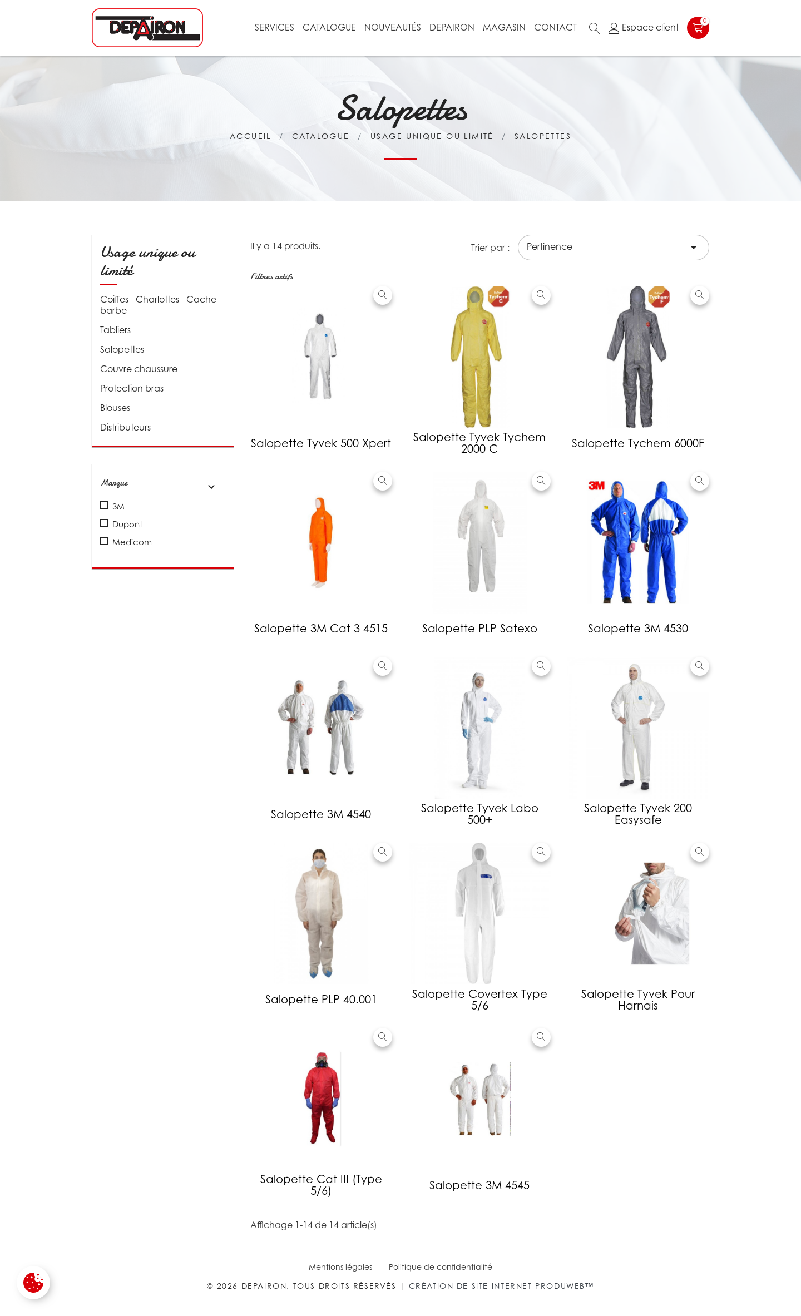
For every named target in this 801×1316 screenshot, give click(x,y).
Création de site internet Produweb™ (501, 1285)
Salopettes (122, 349)
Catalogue (329, 27)
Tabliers (115, 329)
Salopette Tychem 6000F (638, 443)
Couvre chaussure (138, 368)
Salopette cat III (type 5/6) (321, 1185)
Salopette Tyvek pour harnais (638, 999)
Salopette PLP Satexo (479, 628)
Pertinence (613, 247)
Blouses (115, 407)
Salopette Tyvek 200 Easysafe (638, 814)
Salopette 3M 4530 (638, 628)
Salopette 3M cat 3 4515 (321, 628)
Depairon (451, 27)
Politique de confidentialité (440, 1267)
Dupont (127, 524)
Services (274, 27)
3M (118, 506)
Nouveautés (392, 27)
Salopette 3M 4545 (479, 1185)
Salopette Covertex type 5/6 (479, 999)
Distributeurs (125, 427)
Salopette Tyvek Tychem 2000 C (479, 443)
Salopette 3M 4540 (321, 814)
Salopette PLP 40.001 (321, 999)
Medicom (132, 542)
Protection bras (132, 388)
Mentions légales (340, 1267)
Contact (555, 27)
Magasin (504, 27)
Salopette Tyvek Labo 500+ (479, 814)
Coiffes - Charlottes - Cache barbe (158, 305)
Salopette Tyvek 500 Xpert (321, 443)
